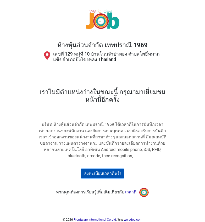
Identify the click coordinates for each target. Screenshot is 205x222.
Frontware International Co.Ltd (95, 219)
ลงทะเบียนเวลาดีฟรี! (102, 173)
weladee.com (133, 219)
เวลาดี (130, 191)
